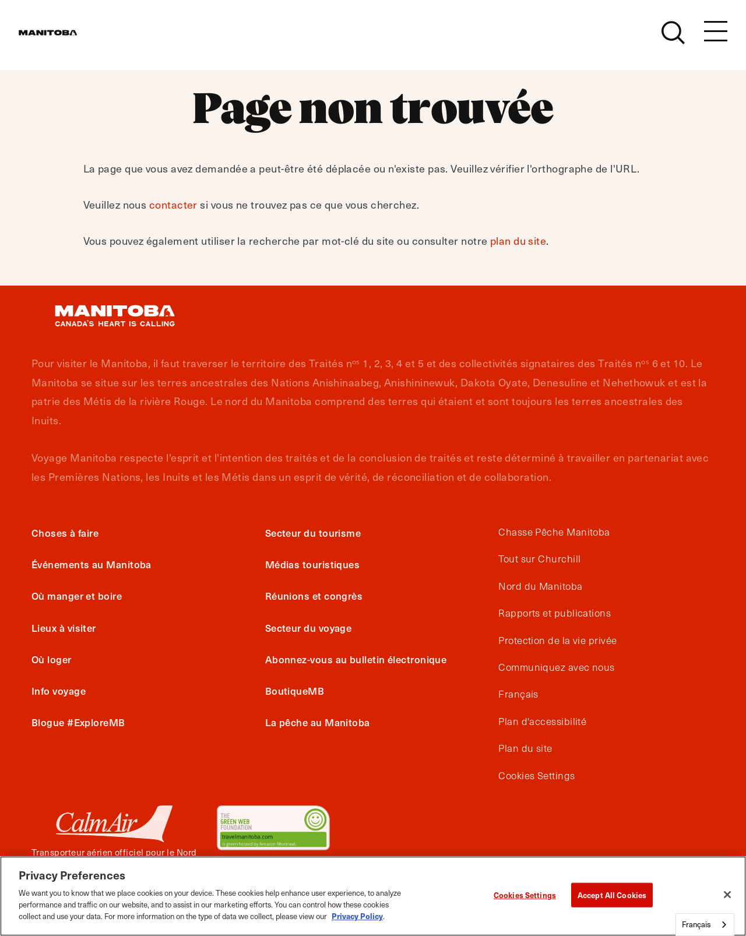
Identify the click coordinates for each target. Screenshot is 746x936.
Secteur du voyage (308, 628)
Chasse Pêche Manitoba (554, 532)
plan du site (518, 240)
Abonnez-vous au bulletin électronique (356, 659)
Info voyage (58, 690)
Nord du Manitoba (540, 586)
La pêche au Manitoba (317, 722)
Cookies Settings (536, 776)
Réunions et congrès (314, 595)
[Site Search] (673, 39)
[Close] (727, 894)
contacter (173, 204)
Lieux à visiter (63, 628)
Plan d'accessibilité (542, 721)
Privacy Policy (357, 915)
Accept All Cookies (612, 894)
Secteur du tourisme (313, 533)
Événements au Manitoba (91, 564)
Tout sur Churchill (539, 559)
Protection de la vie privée (557, 640)
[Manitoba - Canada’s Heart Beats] (62, 39)
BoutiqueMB (295, 690)
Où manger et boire (76, 595)
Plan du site (525, 748)
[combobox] (704, 924)
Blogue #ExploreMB (78, 722)
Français (518, 694)
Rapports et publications (554, 613)
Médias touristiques (312, 564)
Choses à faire (64, 533)
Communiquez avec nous (556, 667)
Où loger (51, 659)
